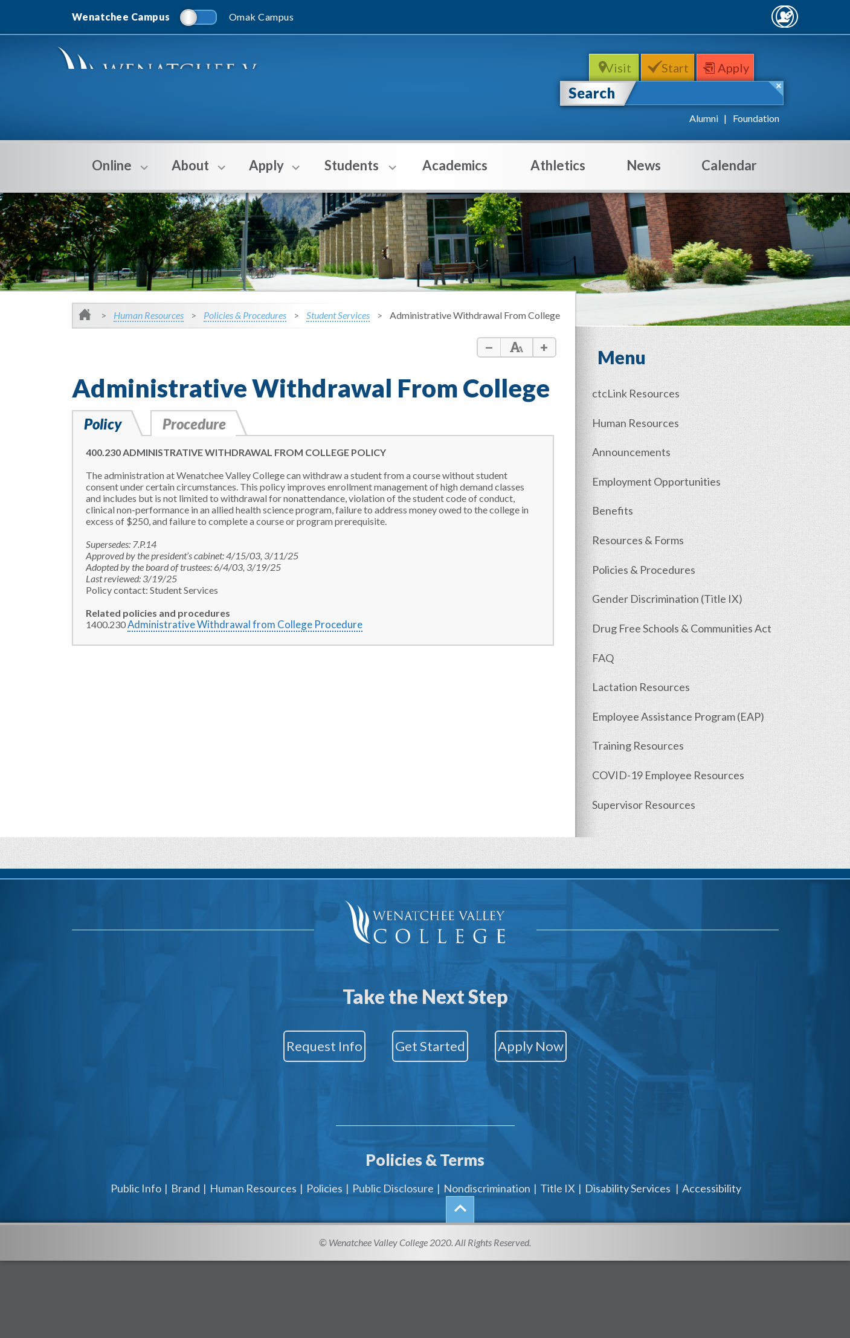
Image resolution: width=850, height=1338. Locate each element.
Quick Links (747, 16)
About (190, 173)
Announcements (639, 447)
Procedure (199, 423)
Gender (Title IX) (675, 583)
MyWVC (648, 16)
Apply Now (564, 1014)
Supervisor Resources (652, 773)
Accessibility (711, 1133)
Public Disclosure (393, 1133)
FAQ (611, 637)
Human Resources (149, 315)
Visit (611, 67)
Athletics (557, 165)
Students (351, 173)
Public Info (136, 1133)
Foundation (756, 118)
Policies (324, 1133)
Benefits (621, 501)
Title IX (557, 1133)
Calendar (729, 165)
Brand (185, 1133)
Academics (455, 165)
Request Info (291, 1014)
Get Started (430, 1014)
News (643, 165)
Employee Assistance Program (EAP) (686, 691)
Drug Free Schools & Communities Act (690, 610)
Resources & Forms (646, 528)
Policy (104, 423)
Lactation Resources (649, 664)
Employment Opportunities (664, 474)
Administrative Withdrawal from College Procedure (234, 624)
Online (112, 173)
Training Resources (646, 718)
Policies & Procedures (245, 315)
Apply (746, 67)
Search (591, 92)
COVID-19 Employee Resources (676, 746)
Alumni (703, 118)
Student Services (338, 315)
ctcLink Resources (644, 392)
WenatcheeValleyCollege (188, 82)
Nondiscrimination (486, 1133)
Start (678, 67)
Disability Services (628, 1133)
